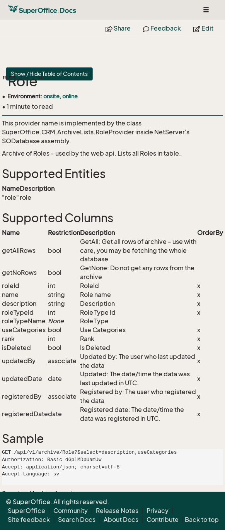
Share (118, 28)
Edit (203, 28)
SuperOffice (26, 511)
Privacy (158, 511)
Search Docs (76, 519)
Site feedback (29, 519)
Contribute (163, 519)
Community (70, 511)
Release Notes (117, 511)
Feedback (162, 28)
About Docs (121, 519)
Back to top (202, 519)
